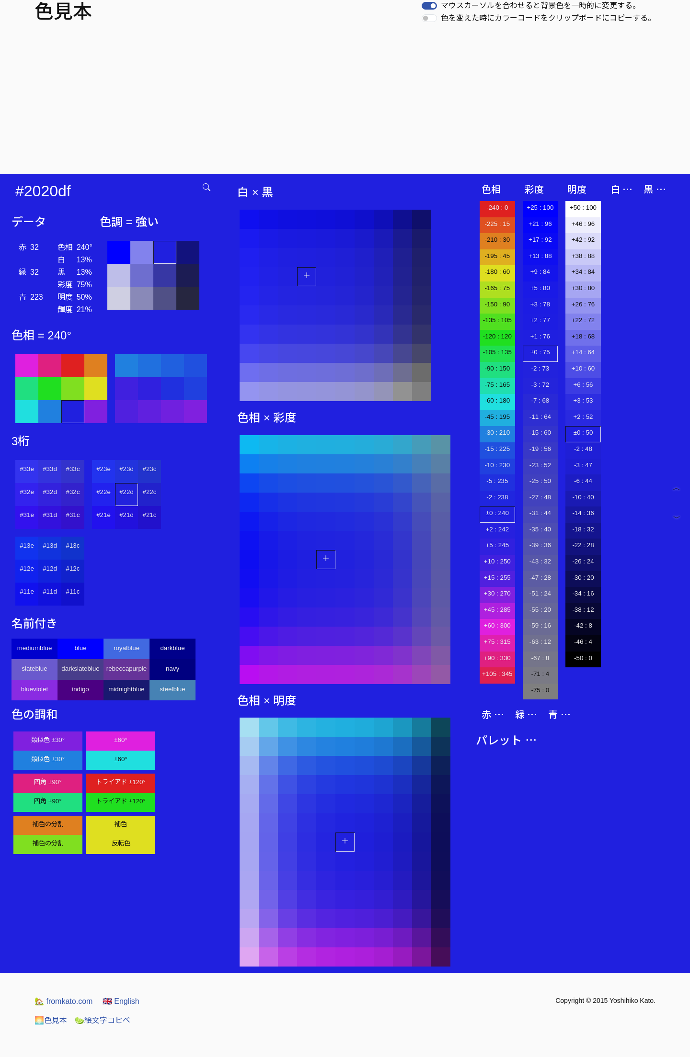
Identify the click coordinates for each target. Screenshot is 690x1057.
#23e (103, 468)
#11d (50, 591)
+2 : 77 (540, 320)
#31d (50, 514)
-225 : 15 (497, 223)
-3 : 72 (540, 384)
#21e (103, 514)
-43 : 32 (540, 561)
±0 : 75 (540, 352)
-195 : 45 (497, 255)
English (121, 1001)
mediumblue (34, 648)
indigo (80, 689)
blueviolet (34, 689)
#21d (126, 514)
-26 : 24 (583, 561)
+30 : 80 (583, 288)
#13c (73, 545)
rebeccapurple (126, 668)
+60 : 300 (497, 625)
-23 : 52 (540, 465)
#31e (27, 514)
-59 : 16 (540, 625)
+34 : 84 (583, 271)
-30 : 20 (583, 577)
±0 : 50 (583, 432)
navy (172, 668)
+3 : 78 (540, 304)
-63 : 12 (540, 641)
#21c (150, 514)
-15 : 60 (540, 432)
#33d (50, 468)
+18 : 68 (583, 336)
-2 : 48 (583, 448)
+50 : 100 (583, 207)
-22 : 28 (583, 545)
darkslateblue (80, 668)
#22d (126, 491)
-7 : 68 (540, 400)
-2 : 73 (540, 368)
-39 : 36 (540, 545)
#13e (27, 545)
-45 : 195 (497, 416)
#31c (73, 514)
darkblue (172, 648)
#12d (50, 568)
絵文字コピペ (102, 1020)
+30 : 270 (497, 593)
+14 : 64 (583, 352)
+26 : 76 (583, 304)
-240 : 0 (497, 207)
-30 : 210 (497, 432)
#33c (73, 468)
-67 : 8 (540, 658)
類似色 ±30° (48, 739)
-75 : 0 (540, 690)
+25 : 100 (540, 207)
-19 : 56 (540, 448)
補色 (121, 824)
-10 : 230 (497, 465)
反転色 (121, 843)
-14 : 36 (583, 513)
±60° (120, 739)
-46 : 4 (583, 641)
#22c (150, 491)
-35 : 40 (540, 529)
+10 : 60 (583, 368)
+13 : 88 (540, 255)
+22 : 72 (583, 320)
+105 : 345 (497, 673)
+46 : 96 (583, 223)
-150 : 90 (497, 304)
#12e (27, 568)
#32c (73, 491)
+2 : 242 (497, 529)
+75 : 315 (497, 641)
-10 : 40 (583, 497)
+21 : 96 (540, 223)
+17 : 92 (540, 239)
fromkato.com (63, 1001)
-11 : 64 (540, 416)
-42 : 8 (583, 625)
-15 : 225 (497, 448)
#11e (27, 591)
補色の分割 (48, 824)
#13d (50, 545)
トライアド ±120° (121, 782)
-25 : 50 (540, 480)
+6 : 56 (583, 384)
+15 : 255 (497, 577)
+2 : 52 (583, 416)
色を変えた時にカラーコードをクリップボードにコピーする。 (548, 18)
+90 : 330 (497, 658)
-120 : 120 (497, 336)
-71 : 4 (540, 673)
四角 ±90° (47, 782)
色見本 (50, 1020)
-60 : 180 (497, 400)
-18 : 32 (583, 529)
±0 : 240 (497, 513)
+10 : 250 (497, 561)
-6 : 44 (583, 480)
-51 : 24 (540, 593)
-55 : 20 (540, 609)
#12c (73, 568)
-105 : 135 (497, 352)
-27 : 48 (540, 497)
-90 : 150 (497, 368)
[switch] (429, 6)
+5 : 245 (497, 545)
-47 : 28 (540, 577)
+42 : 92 (583, 239)
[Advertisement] (345, 102)
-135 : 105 (497, 320)
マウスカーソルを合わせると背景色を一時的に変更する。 (540, 5)
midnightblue (126, 689)
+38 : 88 (583, 255)
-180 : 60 (497, 271)
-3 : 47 (583, 465)
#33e (27, 468)
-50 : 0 (583, 658)
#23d (126, 468)
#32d (50, 491)
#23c (150, 468)
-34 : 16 (583, 593)
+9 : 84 (540, 271)
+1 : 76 (540, 336)
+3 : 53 (583, 400)
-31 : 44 (540, 513)
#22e (103, 491)
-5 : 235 (497, 480)
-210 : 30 (497, 239)
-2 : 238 (497, 497)
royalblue (126, 648)
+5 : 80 (540, 288)
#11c (73, 591)
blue (80, 648)
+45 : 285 (497, 609)
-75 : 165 (497, 384)
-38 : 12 (583, 609)
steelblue (172, 689)
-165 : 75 (497, 288)
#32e (27, 491)
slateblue (34, 668)
